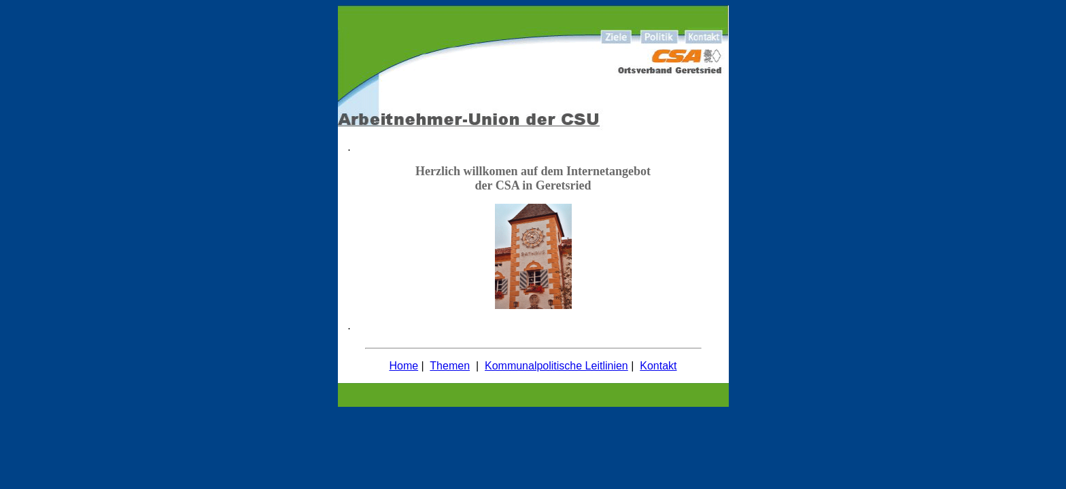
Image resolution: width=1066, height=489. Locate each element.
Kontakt (658, 366)
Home (403, 366)
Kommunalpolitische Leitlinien (556, 366)
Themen (450, 366)
